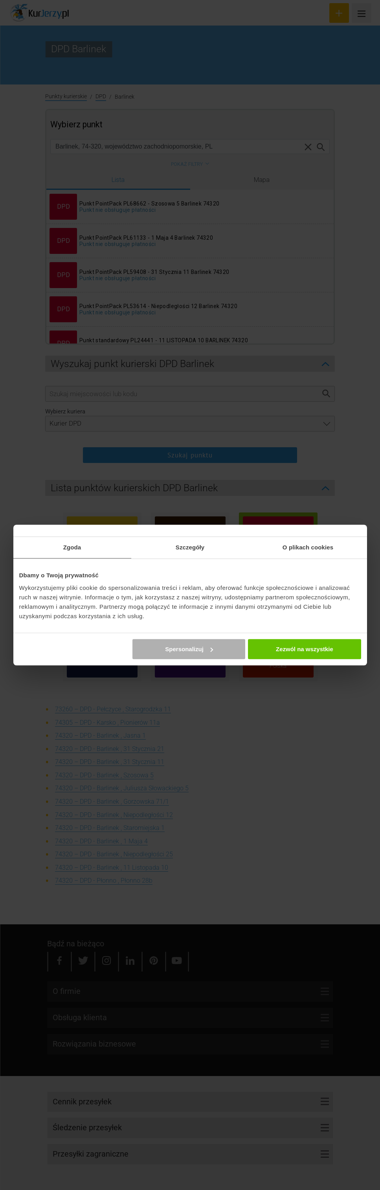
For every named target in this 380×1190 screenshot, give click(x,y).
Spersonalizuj (189, 649)
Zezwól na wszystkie (304, 649)
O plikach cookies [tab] (308, 547)
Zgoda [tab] (72, 547)
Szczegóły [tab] (190, 547)
